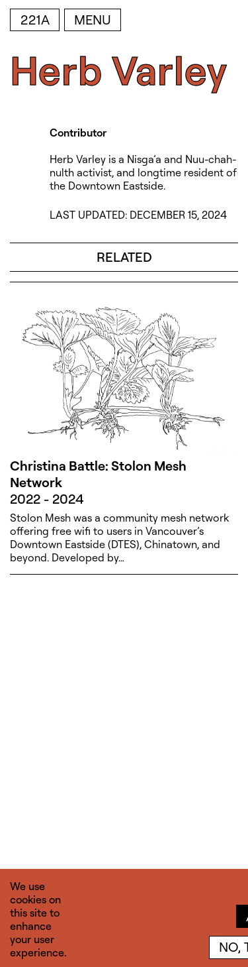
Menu (92, 19)
